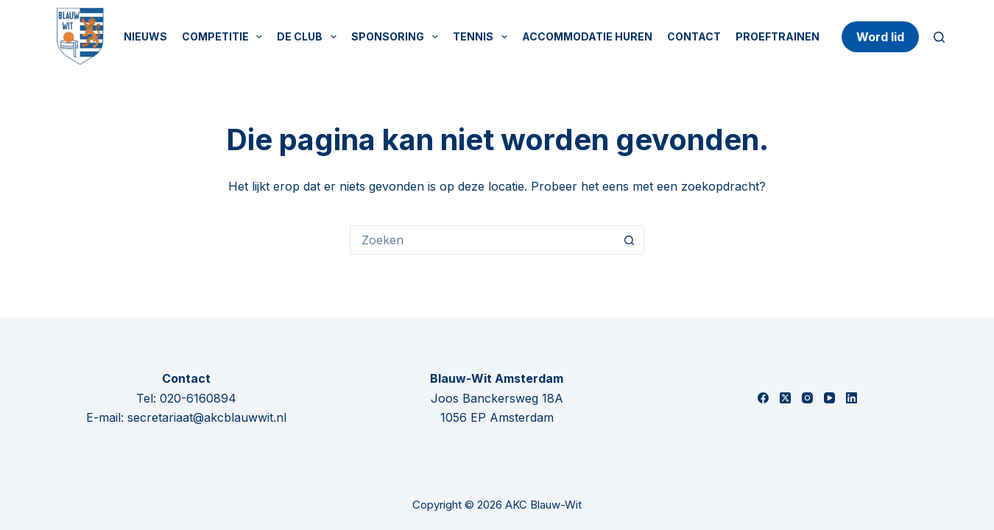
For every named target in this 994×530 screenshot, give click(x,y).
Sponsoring (397, 37)
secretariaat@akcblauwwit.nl (206, 417)
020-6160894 (198, 398)
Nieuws (145, 36)
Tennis (483, 37)
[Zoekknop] (629, 240)
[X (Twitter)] (785, 397)
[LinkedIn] (851, 397)
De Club (309, 37)
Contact (694, 36)
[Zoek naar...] (482, 240)
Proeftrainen (777, 36)
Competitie (225, 37)
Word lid (880, 36)
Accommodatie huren (587, 36)
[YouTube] (829, 397)
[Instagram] (807, 397)
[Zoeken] (939, 37)
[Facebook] (763, 397)
